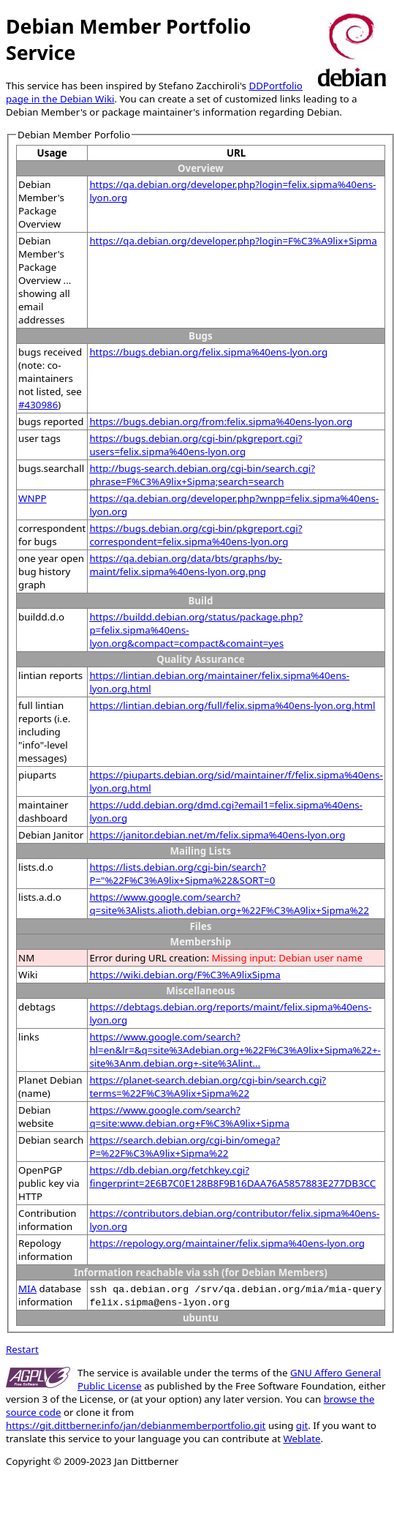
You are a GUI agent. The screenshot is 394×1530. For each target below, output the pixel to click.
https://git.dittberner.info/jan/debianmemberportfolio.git (135, 1425)
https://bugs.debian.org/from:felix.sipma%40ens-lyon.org (220, 421)
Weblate (301, 1438)
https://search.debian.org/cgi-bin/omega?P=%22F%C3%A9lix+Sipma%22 (184, 1146)
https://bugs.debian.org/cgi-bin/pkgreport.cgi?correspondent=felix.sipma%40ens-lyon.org (195, 535)
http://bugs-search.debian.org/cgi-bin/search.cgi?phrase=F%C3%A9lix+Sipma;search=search (202, 475)
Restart (22, 1349)
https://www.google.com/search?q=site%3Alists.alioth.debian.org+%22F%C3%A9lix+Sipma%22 (229, 903)
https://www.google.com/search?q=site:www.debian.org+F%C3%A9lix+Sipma (189, 1116)
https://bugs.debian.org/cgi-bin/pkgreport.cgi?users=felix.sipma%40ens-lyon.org (195, 445)
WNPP (32, 498)
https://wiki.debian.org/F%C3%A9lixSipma (184, 974)
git (302, 1425)
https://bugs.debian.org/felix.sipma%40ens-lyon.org (208, 352)
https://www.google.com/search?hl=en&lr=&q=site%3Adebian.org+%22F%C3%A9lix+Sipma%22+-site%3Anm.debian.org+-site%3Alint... (234, 1050)
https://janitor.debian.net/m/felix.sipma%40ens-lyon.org (217, 834)
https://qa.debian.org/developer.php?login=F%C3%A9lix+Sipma (232, 240)
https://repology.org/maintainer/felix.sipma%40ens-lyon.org (227, 1243)
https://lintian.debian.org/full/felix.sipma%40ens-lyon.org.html (232, 705)
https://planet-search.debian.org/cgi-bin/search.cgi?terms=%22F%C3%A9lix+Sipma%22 (207, 1086)
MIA (27, 1288)
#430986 (38, 404)
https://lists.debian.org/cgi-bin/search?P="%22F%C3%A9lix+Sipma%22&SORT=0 (182, 873)
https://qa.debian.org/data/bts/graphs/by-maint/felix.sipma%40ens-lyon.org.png (185, 565)
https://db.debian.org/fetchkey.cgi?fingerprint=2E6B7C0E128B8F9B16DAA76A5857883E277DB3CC (232, 1176)
